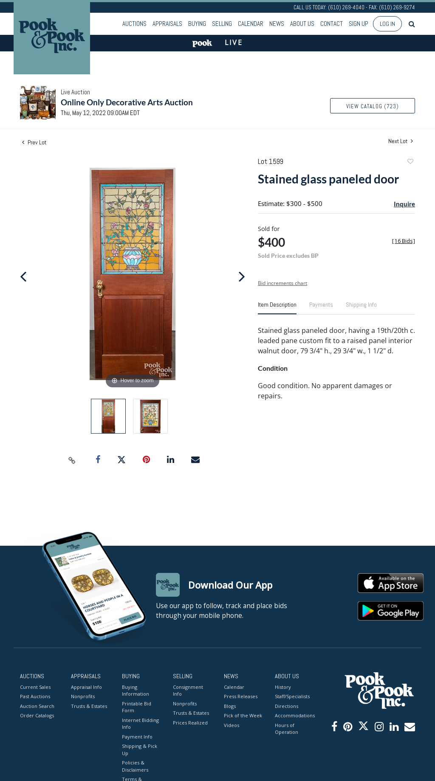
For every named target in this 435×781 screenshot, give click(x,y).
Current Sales (35, 687)
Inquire (404, 204)
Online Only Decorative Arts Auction (127, 102)
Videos (231, 725)
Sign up (358, 24)
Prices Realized (190, 722)
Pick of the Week (243, 715)
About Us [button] (302, 24)
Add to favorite (410, 162)
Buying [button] (197, 24)
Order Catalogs (37, 715)
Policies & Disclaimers (135, 766)
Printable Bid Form (136, 707)
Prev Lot (34, 142)
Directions (286, 706)
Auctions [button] (134, 24)
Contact (331, 24)
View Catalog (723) (372, 106)
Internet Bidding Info (140, 723)
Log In (387, 24)
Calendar (250, 24)
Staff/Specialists (292, 696)
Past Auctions (35, 696)
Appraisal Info (86, 687)
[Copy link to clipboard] (72, 460)
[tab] (277, 308)
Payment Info (137, 736)
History (283, 687)
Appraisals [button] (167, 24)
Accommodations (294, 715)
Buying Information (135, 690)
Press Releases (240, 696)
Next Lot (400, 141)
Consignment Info (188, 690)
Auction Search (37, 706)
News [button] (276, 24)
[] (403, 241)
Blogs (230, 706)
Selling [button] (222, 24)
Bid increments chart (282, 283)
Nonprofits (83, 696)
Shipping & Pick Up (139, 749)
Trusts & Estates (89, 706)
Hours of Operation (286, 729)
